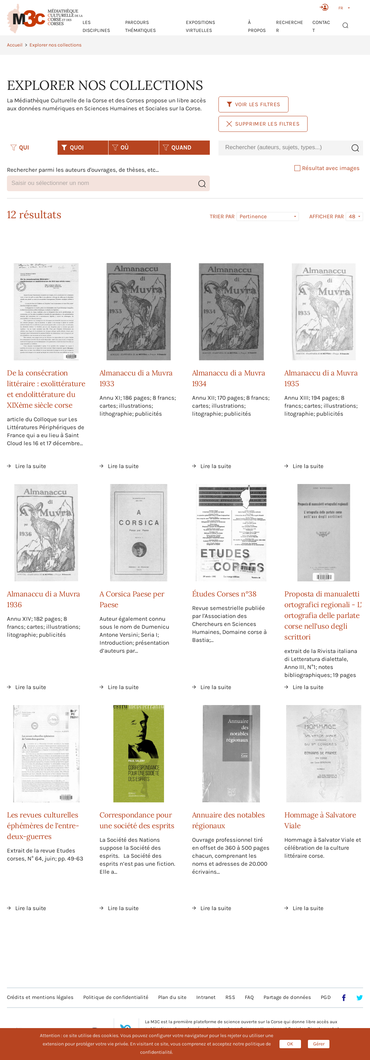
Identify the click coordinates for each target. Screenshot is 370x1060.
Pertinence (253, 216)
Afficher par (326, 216)
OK (290, 1044)
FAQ (249, 997)
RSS (230, 997)
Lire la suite (30, 466)
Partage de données (287, 997)
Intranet (206, 997)
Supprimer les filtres (263, 123)
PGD (325, 997)
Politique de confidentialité (115, 997)
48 (352, 216)
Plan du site (172, 997)
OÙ (120, 147)
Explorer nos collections (55, 45)
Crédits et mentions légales (40, 997)
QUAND (177, 147)
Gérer (319, 1044)
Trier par (222, 216)
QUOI (72, 147)
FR (340, 8)
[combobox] (282, 148)
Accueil (15, 45)
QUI (19, 147)
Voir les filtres (253, 104)
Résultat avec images (327, 167)
